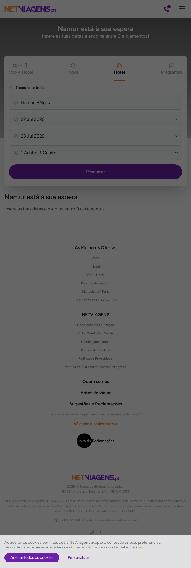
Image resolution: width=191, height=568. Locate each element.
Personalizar (78, 557)
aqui (141, 547)
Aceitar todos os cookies (32, 557)
